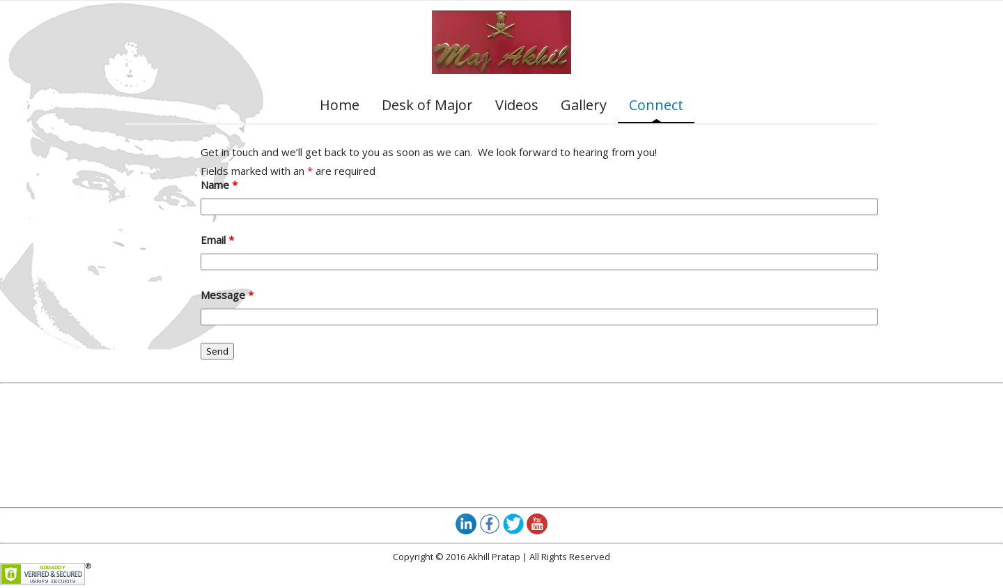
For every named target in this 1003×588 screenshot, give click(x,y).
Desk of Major (427, 104)
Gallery (584, 104)
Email (217, 240)
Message (227, 295)
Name (219, 185)
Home (339, 104)
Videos (516, 104)
